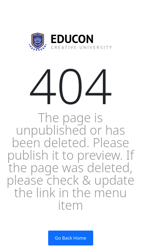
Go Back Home (70, 238)
